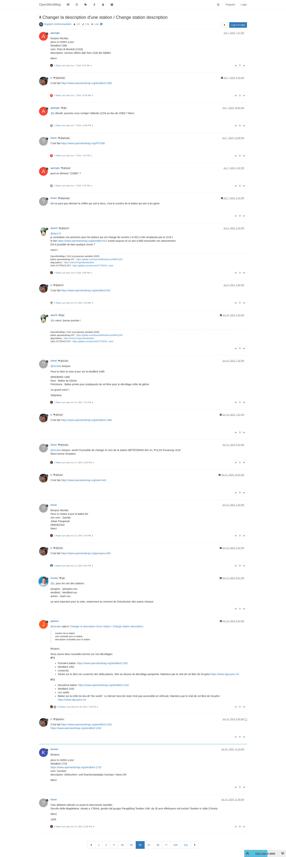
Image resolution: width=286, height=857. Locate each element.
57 (149, 845)
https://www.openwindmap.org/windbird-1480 (86, 420)
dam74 (54, 228)
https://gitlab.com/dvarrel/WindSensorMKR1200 (99, 259)
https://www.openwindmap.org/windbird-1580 (86, 83)
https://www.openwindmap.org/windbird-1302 (102, 663)
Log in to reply (238, 25)
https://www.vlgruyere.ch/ (225, 674)
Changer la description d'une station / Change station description (106, 626)
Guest (54, 138)
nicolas (54, 578)
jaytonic (55, 621)
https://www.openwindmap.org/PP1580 (83, 143)
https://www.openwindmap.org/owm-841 (83, 480)
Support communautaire (57, 24)
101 (186, 845)
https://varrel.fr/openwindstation (79, 262)
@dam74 (64, 228)
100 (175, 845)
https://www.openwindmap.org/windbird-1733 (76, 767)
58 (157, 845)
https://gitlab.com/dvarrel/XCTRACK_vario (92, 265)
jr (51, 78)
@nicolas (63, 361)
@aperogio (59, 78)
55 (131, 845)
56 (140, 845)
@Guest (65, 168)
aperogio (55, 33)
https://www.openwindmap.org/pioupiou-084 (86, 553)
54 (122, 845)
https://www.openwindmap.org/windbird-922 (82, 240)
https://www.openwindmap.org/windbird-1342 (103, 685)
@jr (63, 108)
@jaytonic (58, 719)
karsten (54, 749)
